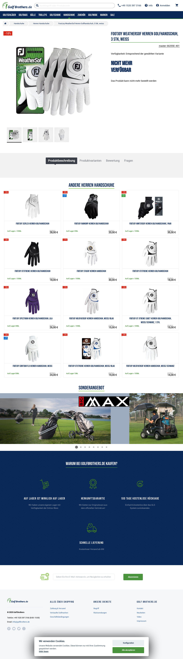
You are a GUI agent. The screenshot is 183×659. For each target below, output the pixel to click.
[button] (76, 447)
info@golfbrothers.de (21, 622)
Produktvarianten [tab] (90, 160)
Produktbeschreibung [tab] (61, 160)
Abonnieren (133, 577)
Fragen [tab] (128, 160)
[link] (140, 495)
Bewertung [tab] (113, 160)
